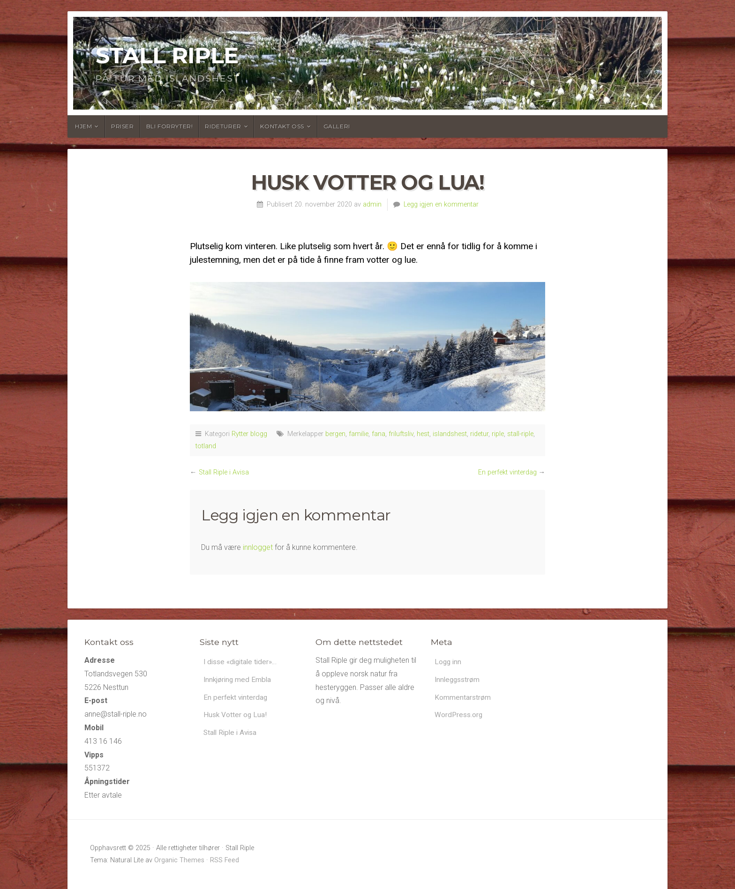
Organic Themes (179, 860)
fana (378, 434)
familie (358, 434)
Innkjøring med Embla (238, 680)
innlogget (258, 547)
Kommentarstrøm (463, 698)
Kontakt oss (282, 126)
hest (423, 434)
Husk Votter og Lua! (236, 716)
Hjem (83, 126)
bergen (335, 434)
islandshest (450, 434)
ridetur (479, 434)
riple (498, 434)
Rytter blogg (249, 434)
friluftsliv (401, 434)
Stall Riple (167, 55)
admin (372, 204)
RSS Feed (224, 860)
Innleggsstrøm (458, 680)
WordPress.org (459, 716)
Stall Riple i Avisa (224, 472)
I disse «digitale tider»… (242, 662)
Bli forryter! (169, 126)
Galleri (336, 126)
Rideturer (223, 126)
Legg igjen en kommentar (441, 204)
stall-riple (520, 434)
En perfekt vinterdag (507, 472)
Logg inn (449, 662)
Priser (122, 126)
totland (205, 446)
